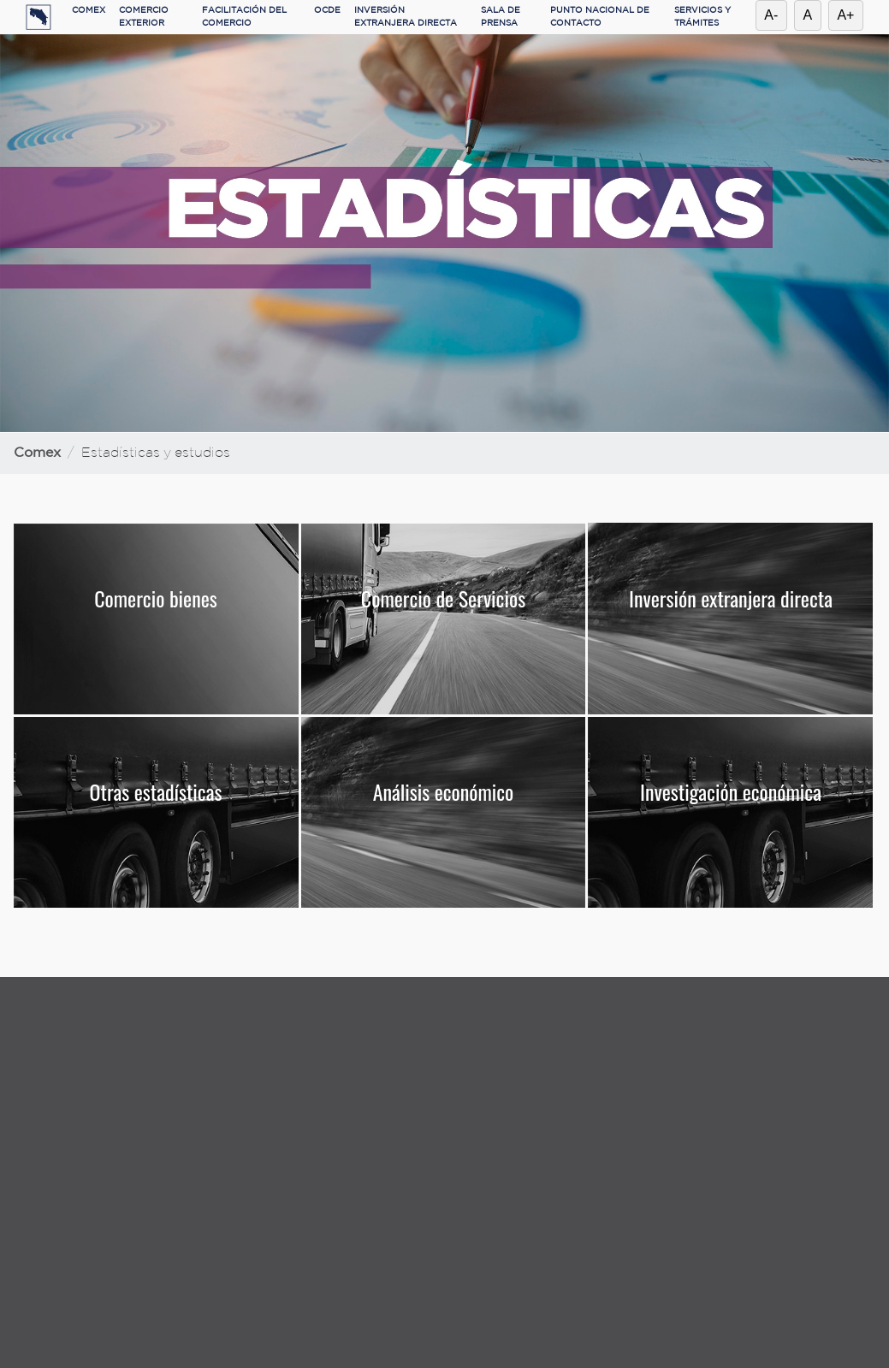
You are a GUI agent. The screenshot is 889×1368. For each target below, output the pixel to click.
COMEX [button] (88, 11)
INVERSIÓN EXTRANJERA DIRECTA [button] (405, 17)
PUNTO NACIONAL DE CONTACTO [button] (599, 17)
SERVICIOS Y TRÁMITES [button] (702, 17)
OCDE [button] (327, 11)
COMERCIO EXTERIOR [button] (144, 17)
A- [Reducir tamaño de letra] (771, 15)
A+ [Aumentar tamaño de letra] (845, 15)
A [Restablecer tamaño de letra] (808, 15)
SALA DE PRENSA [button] (500, 17)
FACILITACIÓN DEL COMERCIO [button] (244, 17)
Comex (37, 453)
